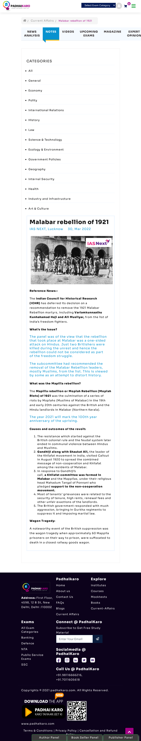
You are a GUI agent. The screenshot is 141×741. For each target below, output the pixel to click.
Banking (27, 637)
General (34, 80)
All (30, 71)
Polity (32, 100)
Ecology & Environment (46, 149)
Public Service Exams (32, 657)
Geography (37, 169)
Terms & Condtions (38, 730)
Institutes (98, 585)
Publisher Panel (121, 737)
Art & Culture (38, 208)
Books (95, 602)
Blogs (60, 608)
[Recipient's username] (74, 639)
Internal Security (41, 179)
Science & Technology (45, 139)
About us (63, 591)
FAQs (60, 602)
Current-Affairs (103, 608)
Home (60, 585)
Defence (27, 643)
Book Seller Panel (84, 737)
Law (31, 130)
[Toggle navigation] (133, 6)
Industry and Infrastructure (49, 198)
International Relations (46, 110)
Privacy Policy (66, 730)
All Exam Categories (29, 630)
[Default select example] (98, 5)
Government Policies (44, 159)
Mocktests (99, 597)
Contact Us (64, 597)
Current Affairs (42, 20)
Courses (97, 591)
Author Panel (49, 737)
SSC (24, 664)
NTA (24, 649)
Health (33, 189)
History (34, 120)
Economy (35, 90)
